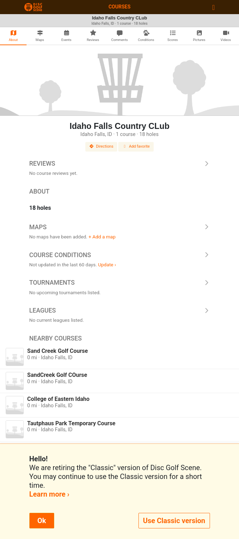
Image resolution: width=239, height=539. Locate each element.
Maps (119, 227)
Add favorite (136, 146)
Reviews (119, 163)
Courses (119, 7)
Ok (42, 520)
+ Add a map (102, 236)
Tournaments (119, 282)
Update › (107, 264)
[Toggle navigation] (213, 7)
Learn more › (49, 494)
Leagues (119, 310)
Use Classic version (174, 520)
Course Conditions (119, 255)
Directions (101, 146)
